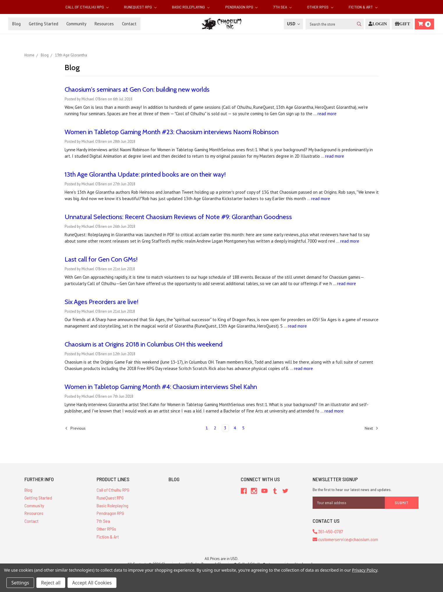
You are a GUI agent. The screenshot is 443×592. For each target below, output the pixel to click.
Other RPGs (320, 6)
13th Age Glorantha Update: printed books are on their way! (145, 174)
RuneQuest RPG (140, 6)
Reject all (51, 582)
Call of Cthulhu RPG (87, 6)
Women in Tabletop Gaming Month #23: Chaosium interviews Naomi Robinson (172, 132)
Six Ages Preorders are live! (102, 302)
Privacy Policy (364, 570)
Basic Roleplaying (191, 6)
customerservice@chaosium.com (345, 539)
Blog (16, 23)
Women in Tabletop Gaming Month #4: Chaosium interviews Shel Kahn (161, 387)
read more (327, 113)
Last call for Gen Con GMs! (101, 259)
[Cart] (424, 24)
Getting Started (43, 23)
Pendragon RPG (241, 6)
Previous (75, 428)
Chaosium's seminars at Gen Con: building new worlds (137, 89)
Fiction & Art (363, 6)
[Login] (377, 24)
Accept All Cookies (92, 582)
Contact (129, 23)
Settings (20, 582)
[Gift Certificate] (402, 24)
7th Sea (282, 6)
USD (293, 23)
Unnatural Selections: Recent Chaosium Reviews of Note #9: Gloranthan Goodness (178, 217)
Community (76, 23)
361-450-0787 (328, 531)
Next (371, 428)
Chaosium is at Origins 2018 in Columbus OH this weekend (143, 344)
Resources (104, 23)
